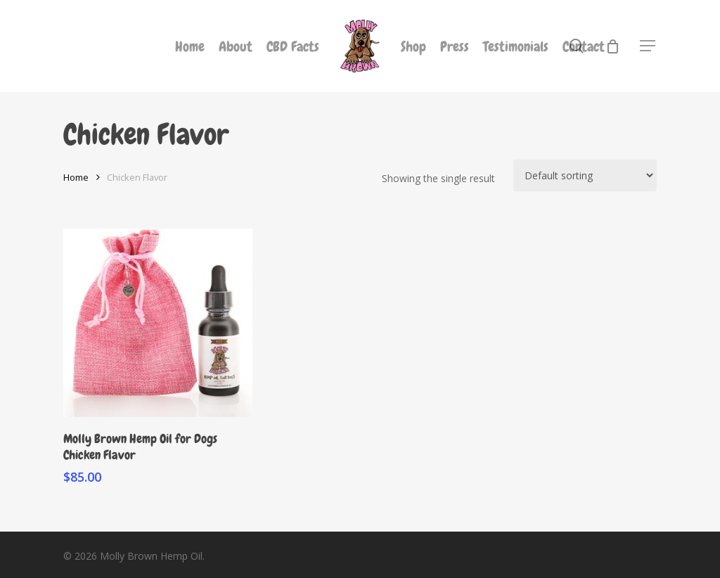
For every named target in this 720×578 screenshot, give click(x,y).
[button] (648, 46)
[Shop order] (585, 175)
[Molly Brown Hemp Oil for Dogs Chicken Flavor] (157, 323)
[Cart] (612, 46)
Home (76, 177)
